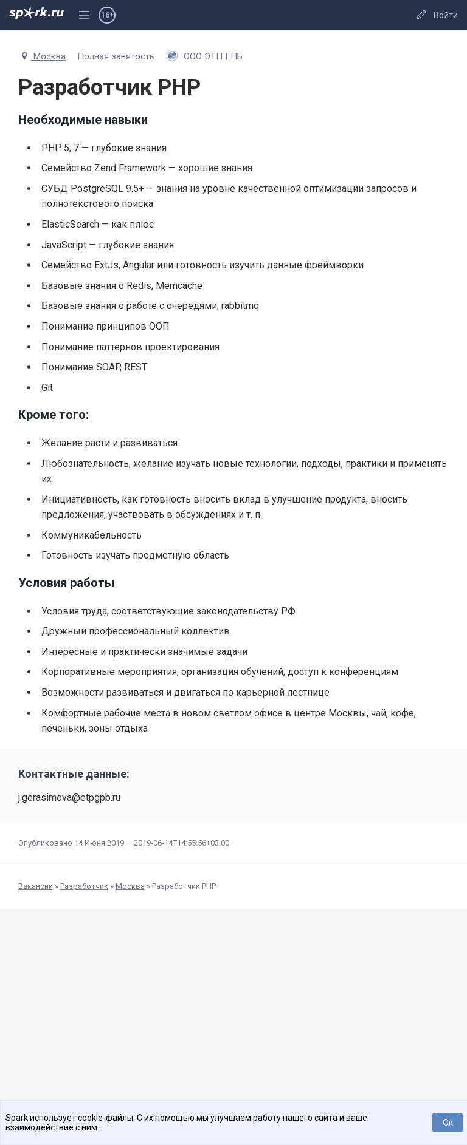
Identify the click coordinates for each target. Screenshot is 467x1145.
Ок (448, 1122)
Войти (446, 15)
